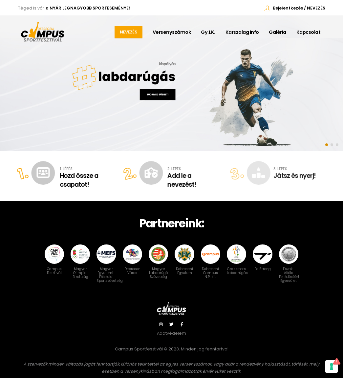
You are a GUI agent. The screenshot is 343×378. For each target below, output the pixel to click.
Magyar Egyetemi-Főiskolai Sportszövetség (109, 268)
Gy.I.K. (208, 32)
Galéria (277, 32)
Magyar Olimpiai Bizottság (80, 266)
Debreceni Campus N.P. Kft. (210, 266)
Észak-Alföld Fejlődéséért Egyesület (289, 268)
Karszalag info (242, 32)
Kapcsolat (308, 32)
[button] (326, 145)
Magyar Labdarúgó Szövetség (158, 266)
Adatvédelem (171, 333)
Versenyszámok (172, 32)
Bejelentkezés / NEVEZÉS (299, 8)
